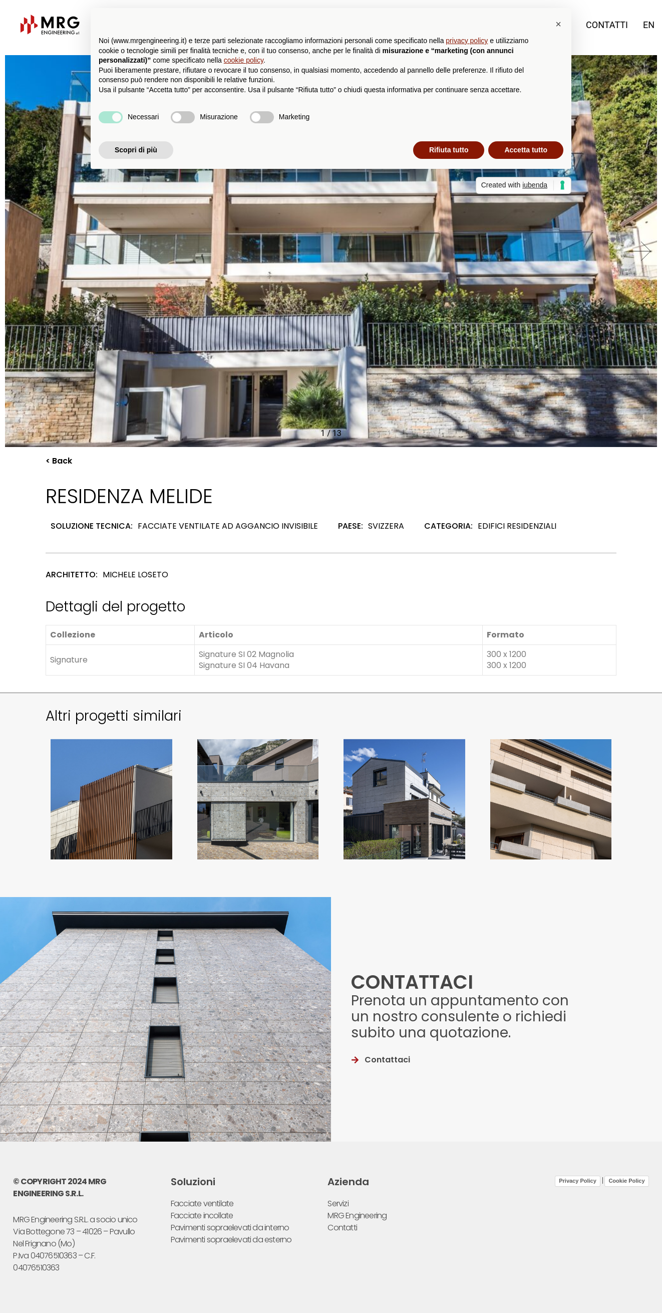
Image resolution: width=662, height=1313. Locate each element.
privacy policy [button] (467, 41)
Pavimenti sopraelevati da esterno (231, 1239)
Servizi (337, 1203)
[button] (640, 251)
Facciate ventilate (202, 1203)
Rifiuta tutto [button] (449, 150)
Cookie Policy (626, 1181)
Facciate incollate (202, 1215)
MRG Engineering (357, 1215)
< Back (59, 461)
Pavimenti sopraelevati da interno (230, 1227)
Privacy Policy (577, 1181)
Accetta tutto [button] (525, 150)
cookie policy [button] (243, 60)
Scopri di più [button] (136, 150)
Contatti (607, 25)
